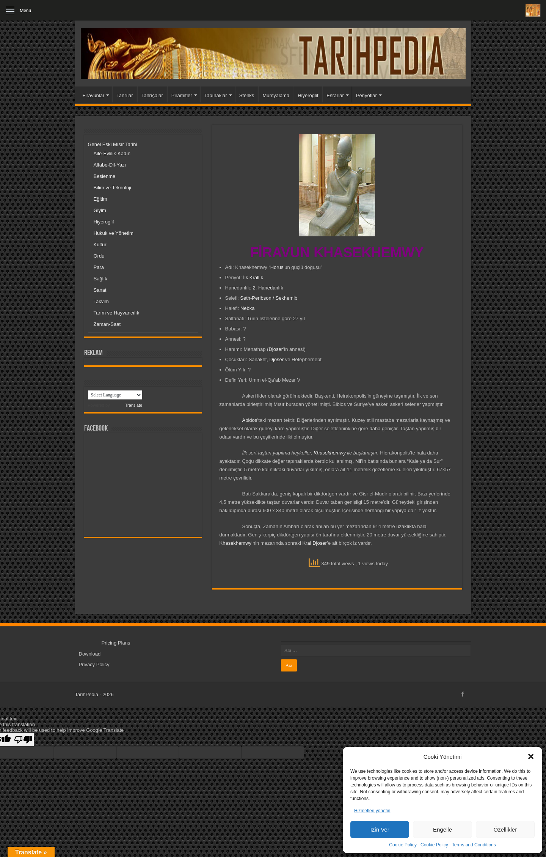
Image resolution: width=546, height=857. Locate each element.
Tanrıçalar (152, 95)
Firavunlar (94, 95)
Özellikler (505, 829)
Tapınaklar (215, 95)
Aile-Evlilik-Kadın (112, 153)
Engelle (442, 829)
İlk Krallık (253, 277)
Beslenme (105, 176)
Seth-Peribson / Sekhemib (268, 298)
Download (90, 654)
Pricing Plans (116, 643)
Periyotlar (366, 95)
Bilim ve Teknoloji (112, 187)
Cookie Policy (403, 845)
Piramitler (181, 95)
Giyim (100, 210)
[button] (531, 756)
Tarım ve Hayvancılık (117, 313)
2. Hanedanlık (268, 288)
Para (99, 267)
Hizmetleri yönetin (372, 810)
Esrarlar (335, 95)
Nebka (247, 308)
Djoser (275, 349)
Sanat (100, 290)
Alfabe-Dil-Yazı (110, 165)
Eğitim (100, 199)
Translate (126, 405)
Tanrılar (124, 95)
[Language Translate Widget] (115, 394)
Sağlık (100, 278)
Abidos (249, 420)
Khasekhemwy (330, 453)
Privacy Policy (94, 664)
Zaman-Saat (107, 324)
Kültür (100, 244)
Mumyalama (275, 95)
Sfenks (246, 95)
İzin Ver (379, 829)
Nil (358, 461)
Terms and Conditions (474, 845)
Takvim (101, 301)
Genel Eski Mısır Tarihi (112, 144)
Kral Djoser (314, 543)
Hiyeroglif (308, 95)
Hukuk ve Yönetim (113, 233)
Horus (277, 267)
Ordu (99, 256)
